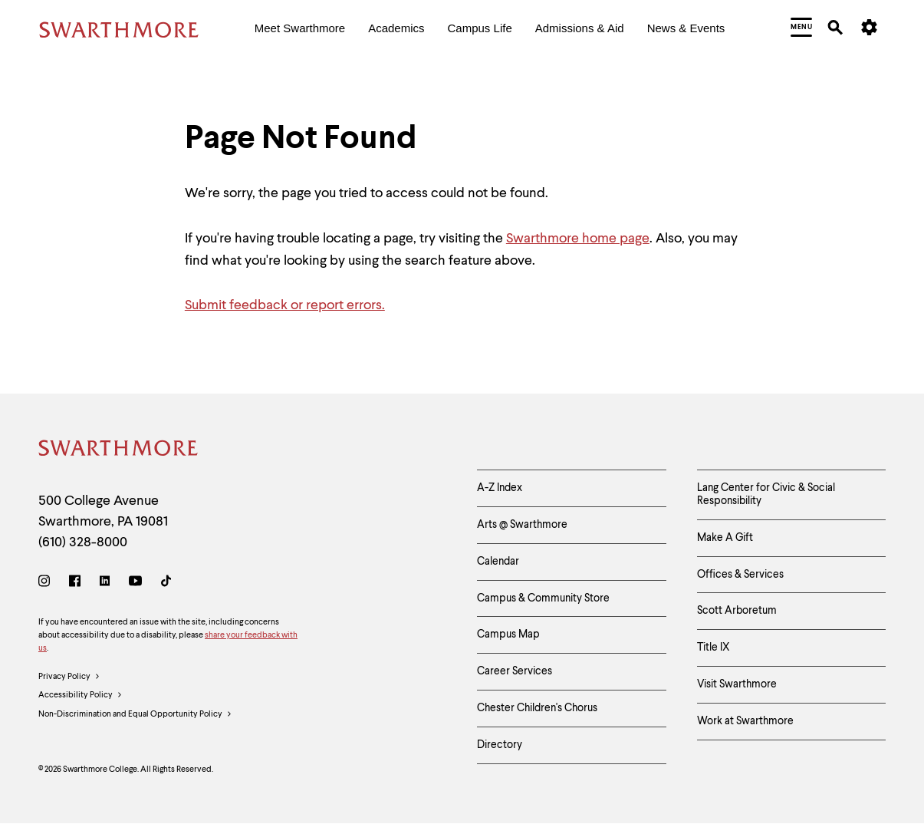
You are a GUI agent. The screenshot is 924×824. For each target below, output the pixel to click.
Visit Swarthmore (737, 684)
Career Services (514, 671)
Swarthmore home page (577, 239)
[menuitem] (300, 29)
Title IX (713, 647)
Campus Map (508, 634)
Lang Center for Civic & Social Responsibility (766, 494)
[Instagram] (47, 583)
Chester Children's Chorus (537, 708)
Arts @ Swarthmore (522, 524)
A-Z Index (499, 488)
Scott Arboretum (737, 610)
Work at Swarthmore (745, 721)
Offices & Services (740, 574)
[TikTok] (166, 583)
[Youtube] (135, 583)
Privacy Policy (69, 677)
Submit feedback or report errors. (285, 305)
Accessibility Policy (80, 696)
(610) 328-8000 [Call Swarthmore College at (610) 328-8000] (82, 542)
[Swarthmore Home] (118, 451)
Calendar (498, 561)
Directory (499, 745)
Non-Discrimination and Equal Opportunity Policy (135, 715)
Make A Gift (725, 537)
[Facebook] (75, 583)
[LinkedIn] (105, 583)
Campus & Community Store (543, 598)
